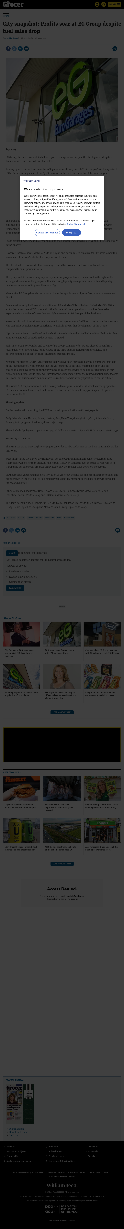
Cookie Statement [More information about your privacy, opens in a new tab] (75, 223)
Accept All (71, 232)
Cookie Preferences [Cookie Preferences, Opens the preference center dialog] (47, 232)
